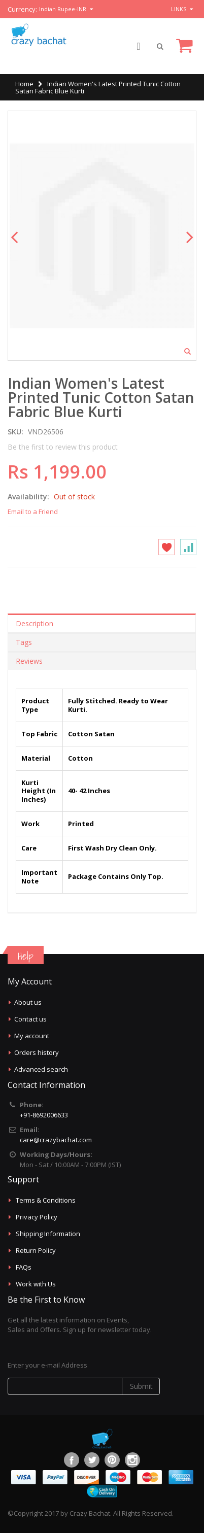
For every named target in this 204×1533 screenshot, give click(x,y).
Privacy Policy (36, 1216)
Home (24, 83)
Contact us (30, 1019)
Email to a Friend (33, 511)
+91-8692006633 (44, 1114)
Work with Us (36, 1283)
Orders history (36, 1052)
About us (28, 1002)
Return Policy (36, 1250)
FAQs (23, 1267)
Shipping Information (48, 1233)
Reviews (29, 661)
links (178, 9)
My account (31, 1035)
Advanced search (41, 1069)
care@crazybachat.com (56, 1139)
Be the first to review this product (63, 447)
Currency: (22, 9)
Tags (24, 642)
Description (34, 623)
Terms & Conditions (46, 1200)
